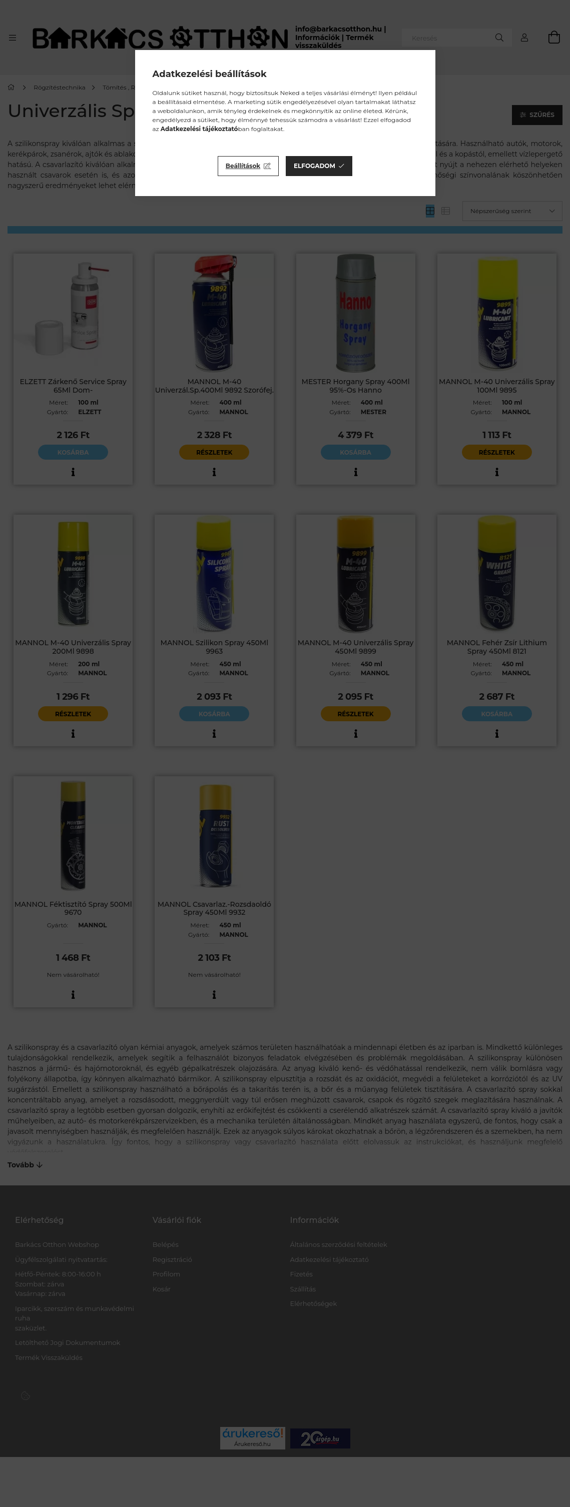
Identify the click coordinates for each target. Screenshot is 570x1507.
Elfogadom (314, 166)
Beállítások (243, 166)
